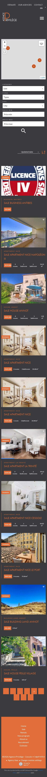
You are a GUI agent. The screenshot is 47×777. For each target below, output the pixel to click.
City (5, 101)
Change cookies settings (31, 760)
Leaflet (42, 77)
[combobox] (23, 88)
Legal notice (39, 756)
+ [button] (5, 42)
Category (7, 84)
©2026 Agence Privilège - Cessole (17, 756)
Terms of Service (25, 772)
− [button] (5, 46)
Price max (8, 119)
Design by (24, 764)
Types (5, 93)
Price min (7, 110)
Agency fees (13, 760)
